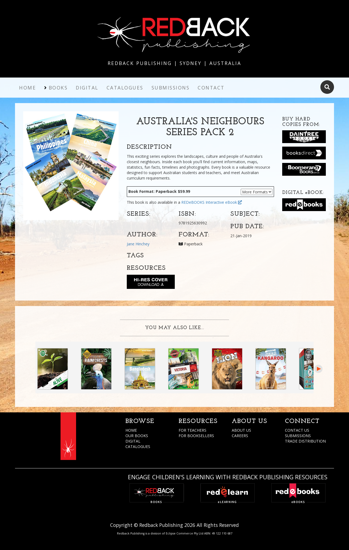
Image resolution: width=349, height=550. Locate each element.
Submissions (171, 87)
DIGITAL (132, 441)
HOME (131, 430)
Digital (87, 87)
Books (58, 87)
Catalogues (125, 87)
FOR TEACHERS (192, 430)
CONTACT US (297, 430)
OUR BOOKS (136, 435)
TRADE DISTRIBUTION (305, 441)
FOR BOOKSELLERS (196, 435)
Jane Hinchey (138, 243)
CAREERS (240, 435)
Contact (211, 87)
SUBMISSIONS (298, 435)
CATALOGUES (137, 446)
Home (27, 87)
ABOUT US (241, 430)
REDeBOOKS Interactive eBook (211, 202)
